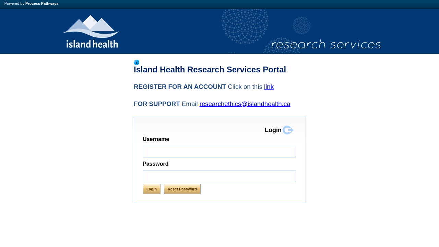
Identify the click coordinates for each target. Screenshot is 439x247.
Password (156, 164)
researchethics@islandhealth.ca (245, 103)
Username (170, 139)
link (269, 86)
